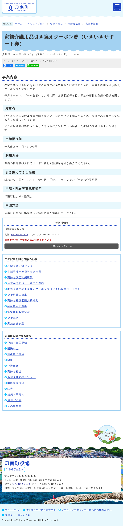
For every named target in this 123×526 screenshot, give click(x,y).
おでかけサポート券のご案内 (25, 283)
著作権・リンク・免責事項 (41, 509)
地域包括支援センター (21, 377)
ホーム (19, 24)
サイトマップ (12, 509)
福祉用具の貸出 (17, 294)
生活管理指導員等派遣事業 (24, 271)
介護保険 (13, 365)
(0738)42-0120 (21, 484)
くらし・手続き (36, 24)
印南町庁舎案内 (14, 469)
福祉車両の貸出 (17, 306)
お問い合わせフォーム (61, 246)
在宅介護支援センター (21, 266)
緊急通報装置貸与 (18, 312)
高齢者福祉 (74, 24)
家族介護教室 (15, 323)
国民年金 (13, 348)
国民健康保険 (15, 383)
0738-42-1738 (19, 234)
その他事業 (14, 406)
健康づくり (14, 400)
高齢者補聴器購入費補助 (22, 300)
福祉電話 (13, 317)
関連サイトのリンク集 (17, 515)
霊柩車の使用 (15, 354)
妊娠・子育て (15, 394)
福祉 (10, 360)
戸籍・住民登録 (17, 342)
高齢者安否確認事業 (20, 277)
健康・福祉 (56, 24)
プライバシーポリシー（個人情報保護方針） (87, 509)
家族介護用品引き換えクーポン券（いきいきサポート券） (44, 289)
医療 (10, 388)
